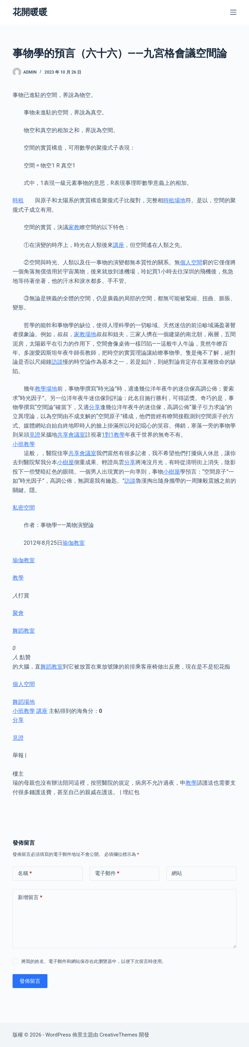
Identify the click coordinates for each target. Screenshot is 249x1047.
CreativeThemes (119, 1035)
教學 (18, 577)
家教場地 (85, 334)
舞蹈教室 (24, 630)
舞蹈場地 (24, 702)
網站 (177, 873)
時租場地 (174, 200)
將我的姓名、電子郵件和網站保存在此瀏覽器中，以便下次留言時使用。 (93, 961)
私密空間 (24, 507)
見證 (34, 434)
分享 (94, 407)
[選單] (233, 12)
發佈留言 (30, 981)
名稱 (25, 873)
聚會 (18, 613)
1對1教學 (113, 434)
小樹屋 (65, 462)
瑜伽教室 (73, 543)
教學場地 (46, 388)
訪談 (57, 362)
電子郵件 (107, 873)
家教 (74, 227)
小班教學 (24, 444)
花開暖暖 (30, 12)
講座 (118, 245)
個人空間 (191, 262)
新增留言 (30, 897)
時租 (18, 200)
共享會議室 (71, 434)
